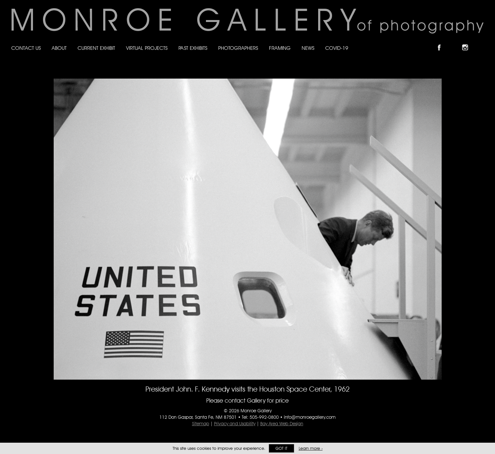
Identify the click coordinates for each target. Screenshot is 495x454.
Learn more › (311, 448)
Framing (280, 48)
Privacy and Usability (234, 423)
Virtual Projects (146, 48)
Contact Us (26, 48)
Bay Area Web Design (281, 423)
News (308, 48)
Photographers (238, 48)
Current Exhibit (96, 48)
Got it (281, 448)
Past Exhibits (192, 48)
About (59, 48)
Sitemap (200, 423)
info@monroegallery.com (310, 417)
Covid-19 (336, 48)
